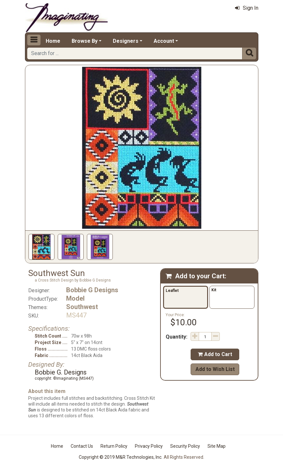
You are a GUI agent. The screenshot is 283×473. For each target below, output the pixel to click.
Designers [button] (125, 41)
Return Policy (113, 446)
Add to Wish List (215, 369)
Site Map (216, 446)
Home (53, 41)
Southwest (82, 307)
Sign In (246, 8)
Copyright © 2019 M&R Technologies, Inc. (120, 457)
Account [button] (164, 41)
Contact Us (82, 446)
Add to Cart (215, 354)
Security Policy (185, 446)
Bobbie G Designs (92, 290)
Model (75, 298)
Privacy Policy (149, 446)
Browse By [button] (85, 41)
